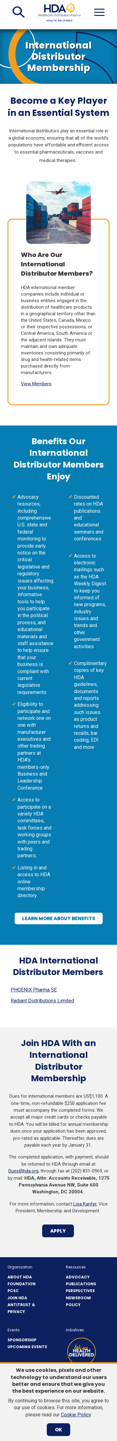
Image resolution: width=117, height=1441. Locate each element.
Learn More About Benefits (61, 920)
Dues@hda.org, (23, 1171)
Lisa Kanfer (84, 1204)
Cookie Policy (76, 1415)
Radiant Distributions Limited (42, 1001)
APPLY (60, 1232)
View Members (36, 384)
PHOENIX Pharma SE (34, 990)
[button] (18, 12)
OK (58, 1429)
